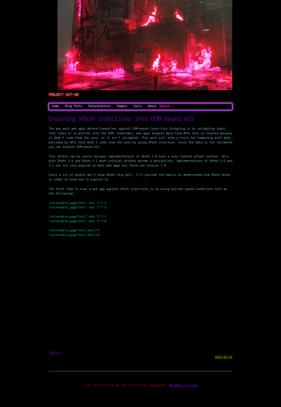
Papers (122, 106)
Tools (137, 106)
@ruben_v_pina (183, 385)
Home (55, 106)
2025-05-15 (223, 357)
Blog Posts (73, 106)
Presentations (99, 106)
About (152, 106)
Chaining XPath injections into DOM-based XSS (121, 118)
